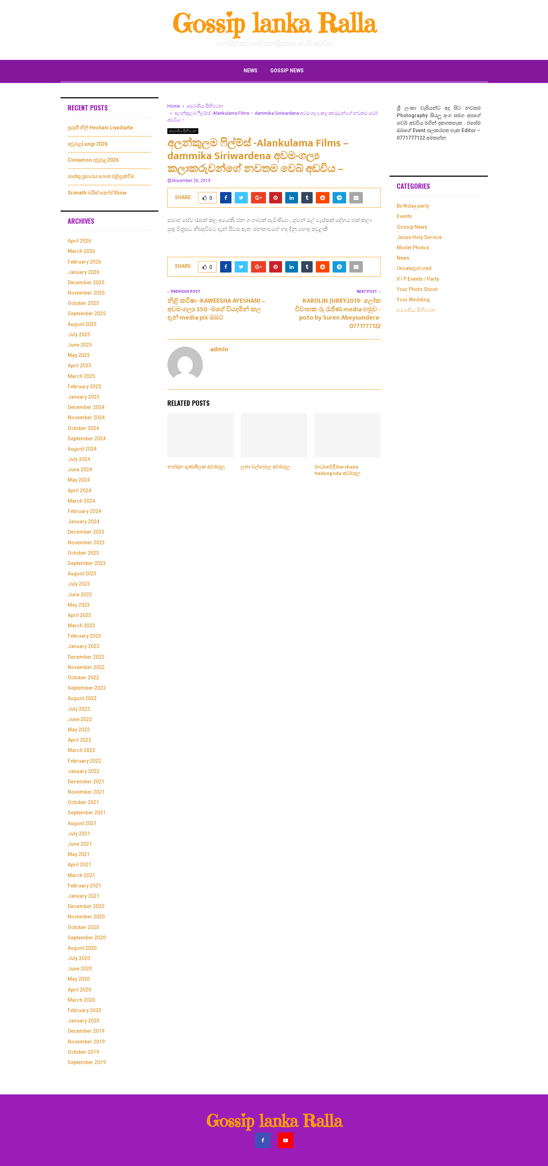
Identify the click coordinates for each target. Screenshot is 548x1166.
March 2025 (81, 376)
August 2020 (82, 948)
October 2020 (83, 927)
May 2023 (79, 605)
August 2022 (82, 698)
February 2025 (84, 386)
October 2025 (83, 303)
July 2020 (79, 958)
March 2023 (81, 625)
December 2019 (86, 1031)
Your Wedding (413, 299)
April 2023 (79, 615)
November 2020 (86, 916)
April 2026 (79, 241)
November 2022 (86, 667)
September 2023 (87, 563)
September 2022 (87, 688)
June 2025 (80, 345)
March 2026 (81, 251)
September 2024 (87, 438)
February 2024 (84, 511)
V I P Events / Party (418, 279)
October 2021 (83, 802)
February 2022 (84, 761)
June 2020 (80, 968)
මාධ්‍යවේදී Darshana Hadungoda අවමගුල (337, 470)
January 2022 (83, 771)
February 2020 (84, 1010)
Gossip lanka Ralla (274, 23)
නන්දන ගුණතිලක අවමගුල (196, 467)
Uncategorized (414, 268)
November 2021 (86, 792)
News (250, 70)
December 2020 (86, 906)
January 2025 (83, 397)
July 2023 (79, 584)
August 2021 (82, 823)
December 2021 (86, 781)
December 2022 (86, 657)
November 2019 (86, 1042)
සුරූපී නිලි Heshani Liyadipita (100, 127)
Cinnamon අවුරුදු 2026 (93, 160)
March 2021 (81, 875)
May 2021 (79, 854)
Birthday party (413, 206)
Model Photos (413, 247)
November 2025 (86, 293)
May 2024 (79, 480)
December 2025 (86, 282)
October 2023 (83, 553)
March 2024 (81, 501)
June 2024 (80, 469)
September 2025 (87, 313)
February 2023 (84, 636)
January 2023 (83, 646)
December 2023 (86, 532)
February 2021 (84, 885)
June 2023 (80, 594)
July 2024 (79, 459)
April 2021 (79, 864)
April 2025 (79, 365)
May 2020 (79, 979)
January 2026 (83, 272)
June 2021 (80, 844)
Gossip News (287, 70)
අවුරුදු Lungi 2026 (88, 144)
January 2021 (83, 896)
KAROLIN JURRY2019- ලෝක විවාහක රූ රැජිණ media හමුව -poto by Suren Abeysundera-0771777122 (338, 314)
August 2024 (82, 449)
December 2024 (86, 407)
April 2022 (79, 740)
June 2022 (80, 719)
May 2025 (79, 355)
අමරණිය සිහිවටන (183, 131)
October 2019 (83, 1052)
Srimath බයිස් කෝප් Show (97, 193)
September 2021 (87, 812)
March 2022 (81, 750)
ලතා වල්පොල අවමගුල (265, 467)
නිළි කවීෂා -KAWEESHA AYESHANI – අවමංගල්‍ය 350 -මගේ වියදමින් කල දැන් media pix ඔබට (216, 309)
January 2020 (83, 1021)
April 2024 (79, 490)
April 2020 (79, 990)
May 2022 (79, 729)
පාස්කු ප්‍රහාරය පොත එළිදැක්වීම (101, 176)
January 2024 (83, 521)
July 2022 (79, 709)
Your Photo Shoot (417, 289)
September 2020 (87, 937)
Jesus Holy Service (419, 237)
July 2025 (79, 334)
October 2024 (83, 428)
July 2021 (79, 833)
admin (219, 350)
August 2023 (82, 573)
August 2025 (82, 324)
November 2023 (86, 542)
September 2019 (87, 1062)
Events (404, 216)
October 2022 (83, 677)
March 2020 (81, 1000)
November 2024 (86, 417)
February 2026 (84, 262)
